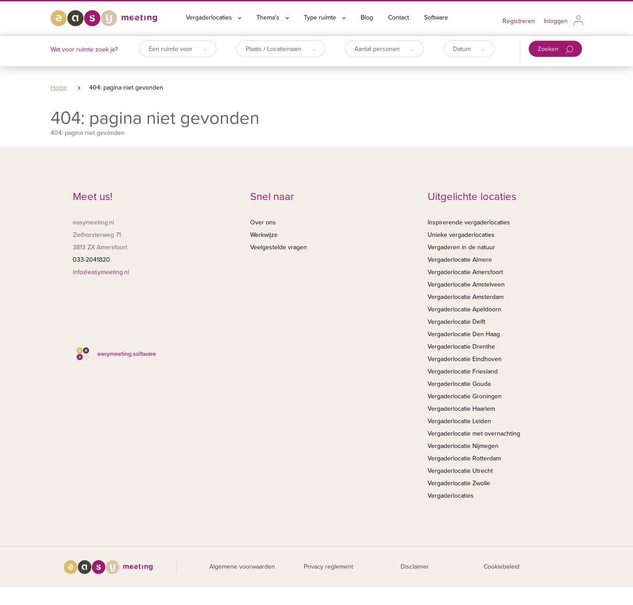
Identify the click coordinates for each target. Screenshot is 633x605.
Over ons (263, 222)
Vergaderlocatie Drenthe (461, 346)
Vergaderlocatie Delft (456, 322)
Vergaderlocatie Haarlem (461, 408)
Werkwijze (264, 235)
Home (59, 87)
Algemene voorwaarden (242, 566)
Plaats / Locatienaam (281, 49)
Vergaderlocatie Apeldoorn (464, 309)
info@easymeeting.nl (101, 272)
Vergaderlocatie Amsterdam (465, 297)
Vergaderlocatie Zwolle (459, 483)
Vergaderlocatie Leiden (459, 421)
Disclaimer (415, 566)
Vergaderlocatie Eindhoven (465, 359)
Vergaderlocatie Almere (460, 259)
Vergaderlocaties (213, 17)
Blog (367, 17)
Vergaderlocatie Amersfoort (465, 272)
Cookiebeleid (501, 566)
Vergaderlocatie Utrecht (460, 471)
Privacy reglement (328, 566)
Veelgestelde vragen (278, 247)
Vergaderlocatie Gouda (459, 384)
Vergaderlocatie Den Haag (464, 334)
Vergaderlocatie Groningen (465, 396)
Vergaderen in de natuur (461, 247)
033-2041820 (91, 259)
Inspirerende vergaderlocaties (469, 222)
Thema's (272, 17)
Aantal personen (384, 49)
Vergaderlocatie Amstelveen (466, 284)
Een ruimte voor (178, 49)
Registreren (519, 21)
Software (436, 17)
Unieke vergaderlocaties (461, 235)
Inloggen (556, 21)
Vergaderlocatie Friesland (463, 371)
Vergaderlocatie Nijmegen (463, 446)
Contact (398, 17)
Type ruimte (325, 17)
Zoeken (556, 49)
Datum (469, 49)
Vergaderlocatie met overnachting (474, 433)
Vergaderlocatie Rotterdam (464, 458)
